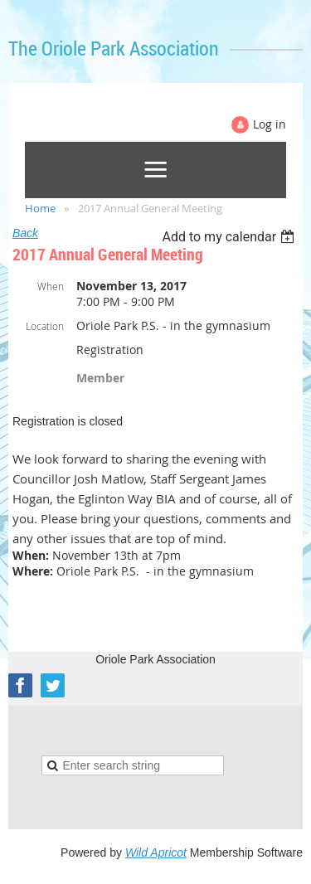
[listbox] (230, 236)
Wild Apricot (156, 852)
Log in (269, 124)
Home (40, 208)
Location (45, 326)
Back (25, 233)
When (50, 286)
